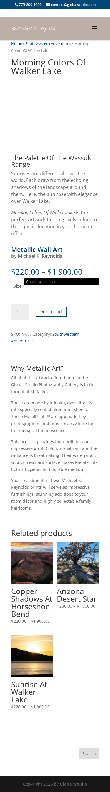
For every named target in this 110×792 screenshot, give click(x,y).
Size (17, 286)
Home (16, 43)
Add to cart (51, 311)
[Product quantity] (20, 312)
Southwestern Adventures (48, 43)
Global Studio (73, 784)
